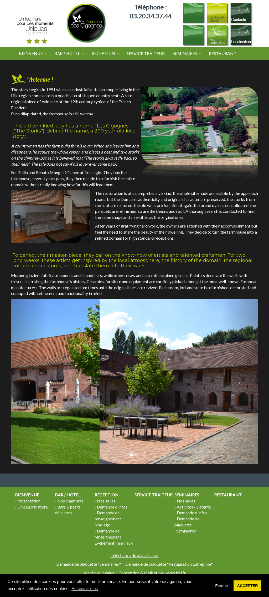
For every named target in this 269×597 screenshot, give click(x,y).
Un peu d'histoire (32, 506)
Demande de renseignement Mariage (108, 518)
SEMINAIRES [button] (187, 53)
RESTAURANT (222, 53)
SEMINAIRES (186, 494)
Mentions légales (98, 572)
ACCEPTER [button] (247, 586)
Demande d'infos (112, 506)
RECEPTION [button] (105, 53)
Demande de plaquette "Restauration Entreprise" (169, 563)
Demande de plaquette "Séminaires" (186, 524)
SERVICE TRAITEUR (146, 53)
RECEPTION (106, 494)
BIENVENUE (27, 494)
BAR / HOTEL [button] (69, 53)
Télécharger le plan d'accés (135, 555)
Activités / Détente (194, 506)
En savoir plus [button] (84, 588)
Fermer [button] (221, 586)
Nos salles (106, 500)
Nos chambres (70, 500)
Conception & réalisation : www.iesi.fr (152, 572)
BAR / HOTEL (67, 494)
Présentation (28, 500)
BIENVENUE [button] (32, 53)
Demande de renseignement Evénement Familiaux (114, 536)
